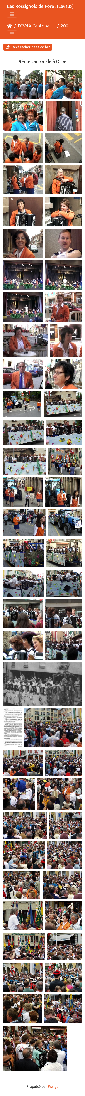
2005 (66, 25)
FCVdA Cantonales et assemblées (36, 25)
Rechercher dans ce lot (28, 47)
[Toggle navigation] (12, 14)
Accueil (9, 25)
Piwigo (53, 1086)
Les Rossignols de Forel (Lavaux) (40, 6)
